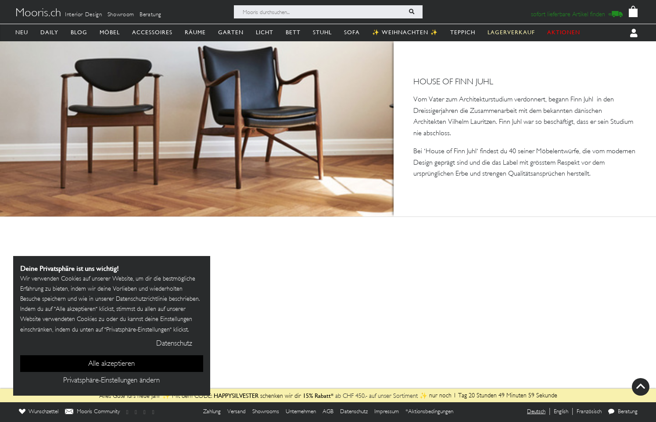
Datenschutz (354, 412)
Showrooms (265, 412)
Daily (49, 32)
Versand (236, 412)
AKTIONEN (563, 32)
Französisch (589, 412)
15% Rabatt (318, 395)
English (561, 412)
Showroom (121, 15)
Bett (293, 32)
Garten (231, 32)
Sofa (352, 32)
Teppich (462, 32)
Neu (21, 32)
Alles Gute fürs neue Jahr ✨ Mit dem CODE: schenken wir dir (202, 396)
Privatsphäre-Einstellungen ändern (111, 380)
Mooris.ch (38, 13)
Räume (195, 32)
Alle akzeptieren (111, 364)
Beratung (150, 15)
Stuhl (322, 32)
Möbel (110, 32)
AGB (328, 412)
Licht (264, 32)
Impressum (386, 412)
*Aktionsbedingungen (429, 412)
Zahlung (212, 412)
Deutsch (536, 412)
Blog (79, 32)
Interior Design (83, 15)
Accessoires (152, 32)
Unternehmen (301, 412)
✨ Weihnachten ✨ (405, 32)
